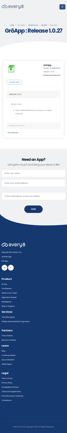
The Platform (7, 289)
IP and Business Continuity (12, 396)
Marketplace (33, 25)
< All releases (12, 132)
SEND (33, 209)
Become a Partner (9, 340)
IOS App (5, 261)
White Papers (7, 364)
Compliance (7, 400)
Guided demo (14, 82)
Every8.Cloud (55, 68)
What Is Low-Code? (9, 293)
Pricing (4, 284)
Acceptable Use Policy (10, 387)
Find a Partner (7, 336)
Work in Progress (8, 306)
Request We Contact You (11, 252)
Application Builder (9, 297)
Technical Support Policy (11, 391)
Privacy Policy (7, 383)
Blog (3, 351)
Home (12, 25)
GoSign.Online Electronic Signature (15, 321)
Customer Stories (9, 355)
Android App (6, 257)
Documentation (8, 360)
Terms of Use (7, 378)
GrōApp (44, 25)
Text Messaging (8, 317)
